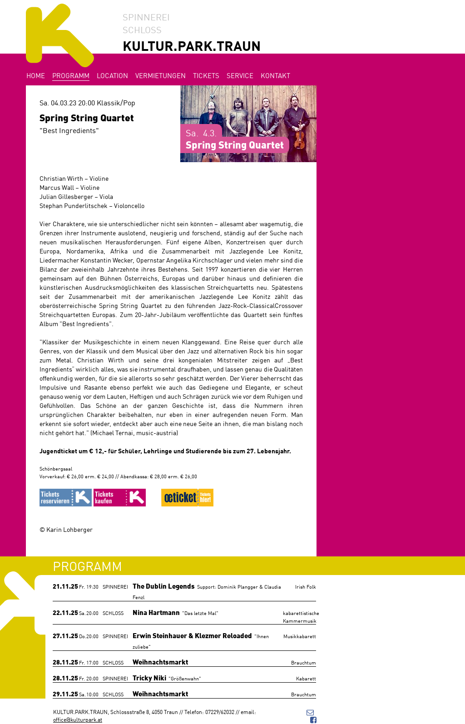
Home (35, 75)
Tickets (206, 75)
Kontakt (275, 75)
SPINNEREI (146, 16)
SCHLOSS (142, 29)
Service (240, 75)
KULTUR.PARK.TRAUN (192, 45)
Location (112, 75)
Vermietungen (160, 75)
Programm (70, 75)
